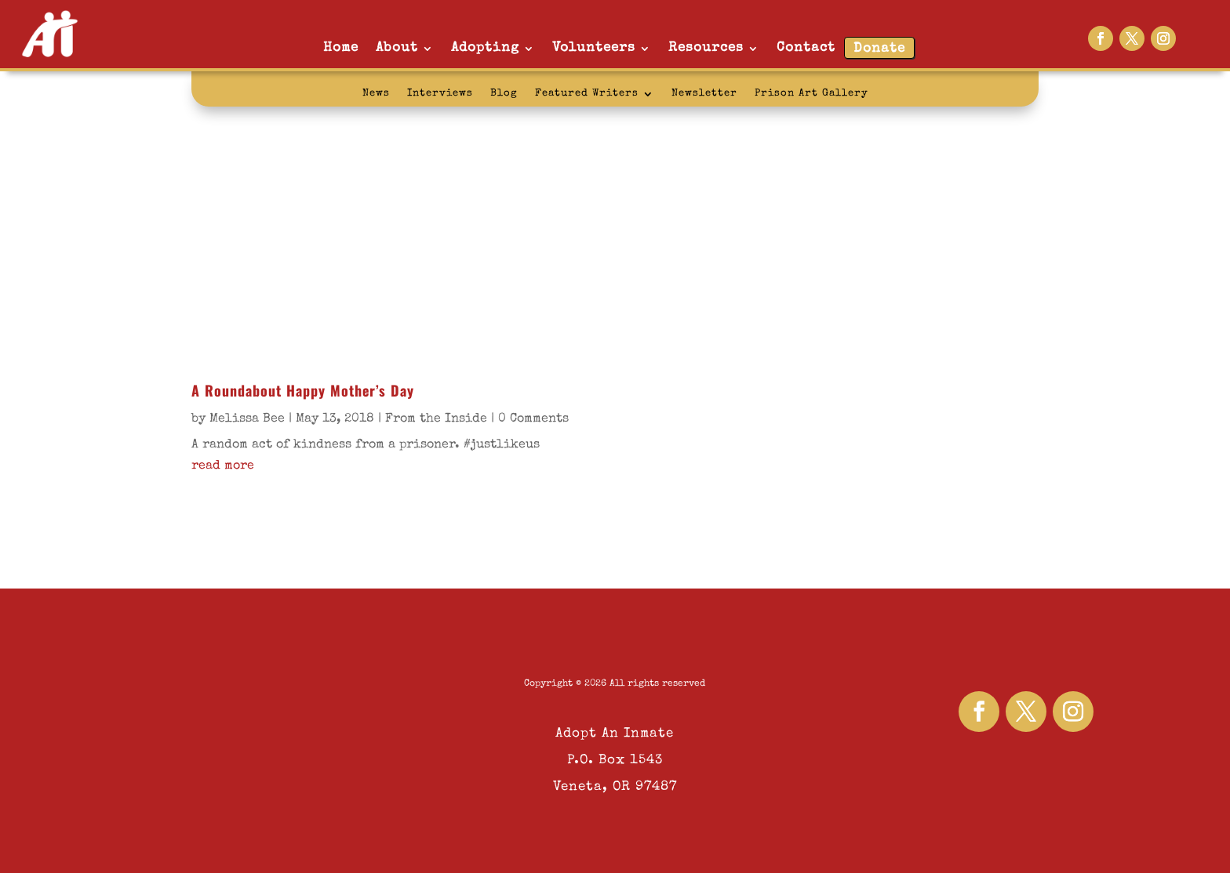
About (397, 48)
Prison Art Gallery (811, 94)
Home (340, 48)
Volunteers (593, 48)
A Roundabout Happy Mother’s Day (302, 390)
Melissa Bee (247, 419)
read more (222, 466)
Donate (879, 49)
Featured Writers (587, 94)
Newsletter (704, 94)
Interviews (440, 94)
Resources (706, 48)
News (376, 94)
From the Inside (436, 419)
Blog (504, 94)
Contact (806, 48)
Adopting (485, 48)
